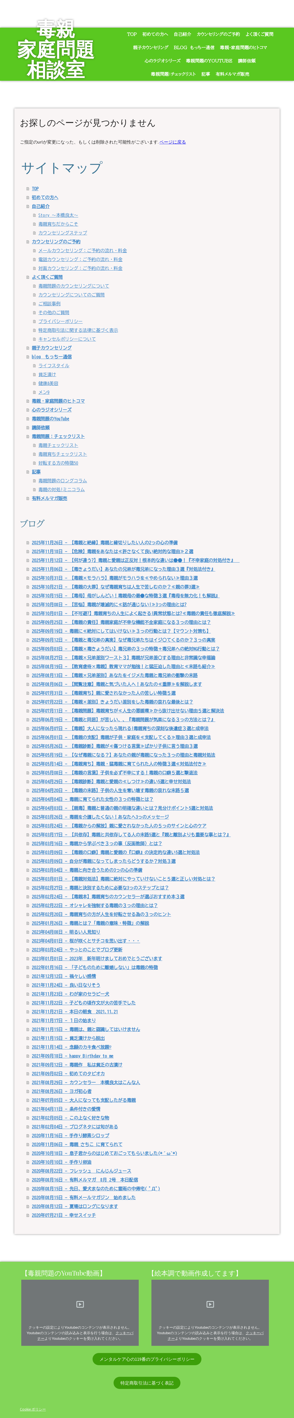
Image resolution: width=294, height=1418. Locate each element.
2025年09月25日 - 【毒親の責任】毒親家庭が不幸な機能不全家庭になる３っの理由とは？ (121, 622)
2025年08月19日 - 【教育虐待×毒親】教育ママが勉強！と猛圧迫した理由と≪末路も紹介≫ (123, 666)
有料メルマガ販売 (232, 74)
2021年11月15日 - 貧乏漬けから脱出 (68, 1038)
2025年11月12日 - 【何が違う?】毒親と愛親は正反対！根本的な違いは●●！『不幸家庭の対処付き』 (136, 560)
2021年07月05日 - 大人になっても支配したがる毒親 (84, 1100)
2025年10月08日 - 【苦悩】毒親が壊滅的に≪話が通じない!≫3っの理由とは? (109, 604)
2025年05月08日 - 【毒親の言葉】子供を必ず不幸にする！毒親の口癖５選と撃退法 (115, 773)
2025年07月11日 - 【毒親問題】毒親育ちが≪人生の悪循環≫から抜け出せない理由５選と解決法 (128, 711)
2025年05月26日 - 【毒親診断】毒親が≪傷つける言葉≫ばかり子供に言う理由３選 (115, 746)
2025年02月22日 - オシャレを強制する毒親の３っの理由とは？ (95, 905)
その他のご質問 (53, 312)
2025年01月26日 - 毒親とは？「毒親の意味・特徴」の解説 (90, 923)
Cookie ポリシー (33, 1409)
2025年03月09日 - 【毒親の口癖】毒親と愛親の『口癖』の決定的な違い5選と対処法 (116, 852)
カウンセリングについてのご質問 (71, 295)
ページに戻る (172, 142)
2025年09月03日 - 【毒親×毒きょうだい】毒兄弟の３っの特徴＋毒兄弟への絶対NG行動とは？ (126, 649)
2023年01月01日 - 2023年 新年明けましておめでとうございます (97, 958)
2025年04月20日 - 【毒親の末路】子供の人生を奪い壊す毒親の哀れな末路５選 (110, 790)
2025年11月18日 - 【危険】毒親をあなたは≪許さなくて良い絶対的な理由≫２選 (112, 551)
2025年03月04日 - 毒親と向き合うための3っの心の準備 (87, 870)
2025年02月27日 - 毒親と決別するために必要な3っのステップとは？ (100, 888)
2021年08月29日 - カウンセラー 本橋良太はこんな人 (86, 1082)
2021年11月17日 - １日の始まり (64, 1020)
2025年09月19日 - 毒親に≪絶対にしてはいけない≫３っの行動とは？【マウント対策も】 (121, 631)
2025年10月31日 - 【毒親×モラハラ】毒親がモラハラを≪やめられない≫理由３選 (115, 578)
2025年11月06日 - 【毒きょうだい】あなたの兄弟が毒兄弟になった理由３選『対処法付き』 (123, 569)
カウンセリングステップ (62, 233)
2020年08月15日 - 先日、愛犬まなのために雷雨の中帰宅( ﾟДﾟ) (96, 1189)
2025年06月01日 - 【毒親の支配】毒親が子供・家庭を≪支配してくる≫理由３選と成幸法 (121, 737)
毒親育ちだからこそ (58, 224)
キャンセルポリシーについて (67, 339)
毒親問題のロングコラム (62, 480)
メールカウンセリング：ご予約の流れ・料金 (82, 250)
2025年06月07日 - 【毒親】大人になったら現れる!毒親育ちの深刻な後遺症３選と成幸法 (120, 728)
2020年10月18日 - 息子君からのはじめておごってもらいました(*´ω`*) (104, 1153)
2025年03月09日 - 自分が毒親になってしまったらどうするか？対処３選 (103, 861)
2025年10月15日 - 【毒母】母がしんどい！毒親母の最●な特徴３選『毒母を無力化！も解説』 (126, 596)
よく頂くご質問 (259, 34)
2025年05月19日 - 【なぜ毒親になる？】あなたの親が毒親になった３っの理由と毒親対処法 (123, 755)
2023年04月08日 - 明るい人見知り (66, 932)
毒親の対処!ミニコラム (61, 489)
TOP (132, 34)
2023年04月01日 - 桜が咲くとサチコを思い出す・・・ (86, 941)
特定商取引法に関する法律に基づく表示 (78, 330)
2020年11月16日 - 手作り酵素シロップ (70, 1135)
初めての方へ (155, 34)
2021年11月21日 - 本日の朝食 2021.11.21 (75, 1011)
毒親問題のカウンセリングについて (73, 286)
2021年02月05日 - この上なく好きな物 (70, 1118)
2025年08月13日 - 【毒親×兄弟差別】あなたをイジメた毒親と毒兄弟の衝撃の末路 (115, 675)
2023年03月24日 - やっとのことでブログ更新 (77, 950)
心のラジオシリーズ (162, 61)
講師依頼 (247, 61)
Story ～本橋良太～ (58, 215)
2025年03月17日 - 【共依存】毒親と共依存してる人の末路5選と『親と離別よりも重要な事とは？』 (131, 834)
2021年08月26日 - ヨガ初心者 (61, 1091)
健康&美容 (48, 383)
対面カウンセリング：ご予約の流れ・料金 (80, 268)
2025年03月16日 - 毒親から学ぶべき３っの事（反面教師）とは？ (97, 843)
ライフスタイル (53, 365)
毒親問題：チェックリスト (173, 74)
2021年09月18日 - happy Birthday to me (73, 1056)
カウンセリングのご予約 (218, 34)
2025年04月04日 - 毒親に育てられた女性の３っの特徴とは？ (92, 799)
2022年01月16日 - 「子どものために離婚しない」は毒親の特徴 (95, 967)
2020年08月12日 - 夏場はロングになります (75, 1206)
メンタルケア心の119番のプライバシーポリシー (147, 1359)
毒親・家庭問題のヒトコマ (243, 47)
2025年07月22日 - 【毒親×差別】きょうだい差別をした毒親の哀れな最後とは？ (112, 702)
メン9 (43, 392)
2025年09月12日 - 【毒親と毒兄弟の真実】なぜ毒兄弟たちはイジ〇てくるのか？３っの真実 (123, 640)
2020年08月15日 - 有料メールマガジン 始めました (84, 1197)
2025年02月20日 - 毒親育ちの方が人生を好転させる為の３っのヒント (101, 914)
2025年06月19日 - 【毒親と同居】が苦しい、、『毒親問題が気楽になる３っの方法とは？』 (123, 719)
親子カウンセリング (150, 47)
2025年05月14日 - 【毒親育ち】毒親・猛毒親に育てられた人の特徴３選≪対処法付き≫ (119, 764)
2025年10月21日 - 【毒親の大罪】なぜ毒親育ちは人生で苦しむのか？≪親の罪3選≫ (116, 587)
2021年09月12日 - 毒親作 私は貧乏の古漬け (77, 1065)
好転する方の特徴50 (58, 463)
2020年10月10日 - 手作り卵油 (61, 1162)
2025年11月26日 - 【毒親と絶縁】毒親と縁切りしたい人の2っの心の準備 (105, 542)
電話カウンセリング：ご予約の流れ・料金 (80, 259)
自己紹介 (182, 34)
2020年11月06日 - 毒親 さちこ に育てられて (77, 1144)
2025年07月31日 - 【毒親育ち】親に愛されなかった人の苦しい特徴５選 (103, 693)
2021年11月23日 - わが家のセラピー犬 (70, 994)
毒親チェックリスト (58, 445)
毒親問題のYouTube (209, 61)
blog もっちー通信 (194, 47)
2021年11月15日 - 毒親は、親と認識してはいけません (86, 1029)
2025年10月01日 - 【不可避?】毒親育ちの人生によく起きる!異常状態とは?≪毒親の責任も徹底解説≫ (133, 613)
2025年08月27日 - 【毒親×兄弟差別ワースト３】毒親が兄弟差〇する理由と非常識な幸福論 (123, 657)
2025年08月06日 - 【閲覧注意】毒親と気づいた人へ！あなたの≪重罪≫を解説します (117, 684)
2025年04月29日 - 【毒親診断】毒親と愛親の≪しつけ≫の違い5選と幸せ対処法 (111, 781)
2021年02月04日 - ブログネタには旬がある (75, 1127)
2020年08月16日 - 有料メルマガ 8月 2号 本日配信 (85, 1180)
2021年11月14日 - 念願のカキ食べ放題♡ (71, 1047)
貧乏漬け (47, 374)
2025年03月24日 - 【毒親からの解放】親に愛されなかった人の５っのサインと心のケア (119, 826)
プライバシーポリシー (60, 321)
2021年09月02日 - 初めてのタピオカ (68, 1073)
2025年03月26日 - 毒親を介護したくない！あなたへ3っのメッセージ (100, 817)
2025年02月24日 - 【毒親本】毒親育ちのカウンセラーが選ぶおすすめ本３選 (108, 896)
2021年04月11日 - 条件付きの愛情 (66, 1109)
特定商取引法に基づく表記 (147, 1383)
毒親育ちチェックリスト (62, 454)
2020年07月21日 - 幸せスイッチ (64, 1215)
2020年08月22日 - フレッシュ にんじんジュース (81, 1171)
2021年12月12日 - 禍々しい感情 (64, 976)
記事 (205, 74)
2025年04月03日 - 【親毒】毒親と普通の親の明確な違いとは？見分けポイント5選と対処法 (122, 808)
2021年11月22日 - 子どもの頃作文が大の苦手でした (84, 1003)
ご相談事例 (49, 303)
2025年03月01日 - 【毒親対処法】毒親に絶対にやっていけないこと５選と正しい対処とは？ (123, 879)
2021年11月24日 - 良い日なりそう (66, 985)
